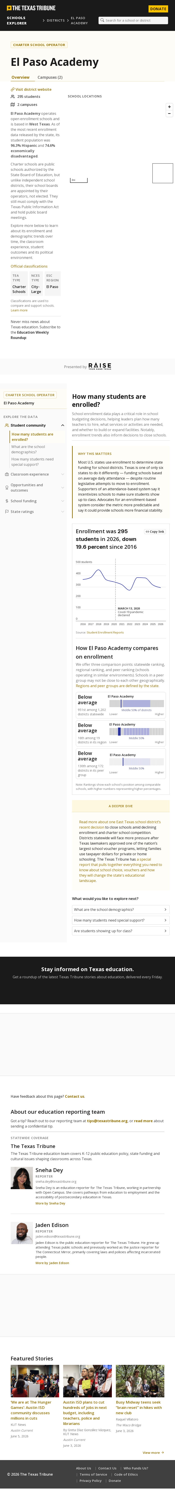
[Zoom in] (169, 107)
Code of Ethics (126, 1474)
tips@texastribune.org (107, 1121)
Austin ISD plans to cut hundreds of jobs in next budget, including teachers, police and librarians (85, 1413)
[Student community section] (35, 425)
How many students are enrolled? (32, 437)
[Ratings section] (35, 511)
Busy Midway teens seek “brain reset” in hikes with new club (139, 1408)
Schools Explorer (17, 20)
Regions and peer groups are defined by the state (117, 686)
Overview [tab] (21, 77)
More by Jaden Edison (52, 1263)
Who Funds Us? (136, 1468)
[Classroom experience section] (35, 474)
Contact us (74, 1096)
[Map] (121, 143)
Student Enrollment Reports (105, 633)
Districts (56, 20)
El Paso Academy (79, 20)
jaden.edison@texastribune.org (58, 1237)
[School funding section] (35, 501)
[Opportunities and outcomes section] (35, 488)
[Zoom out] (169, 113)
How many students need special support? (32, 462)
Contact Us (107, 1468)
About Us (83, 1468)
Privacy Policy (91, 1481)
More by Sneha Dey (50, 1203)
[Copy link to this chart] (155, 531)
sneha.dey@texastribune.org (56, 1182)
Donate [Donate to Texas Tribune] (158, 8)
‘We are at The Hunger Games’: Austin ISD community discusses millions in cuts (31, 1410)
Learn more (19, 310)
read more (143, 1121)
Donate (115, 1481)
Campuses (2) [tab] (50, 77)
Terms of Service (93, 1474)
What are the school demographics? (28, 449)
